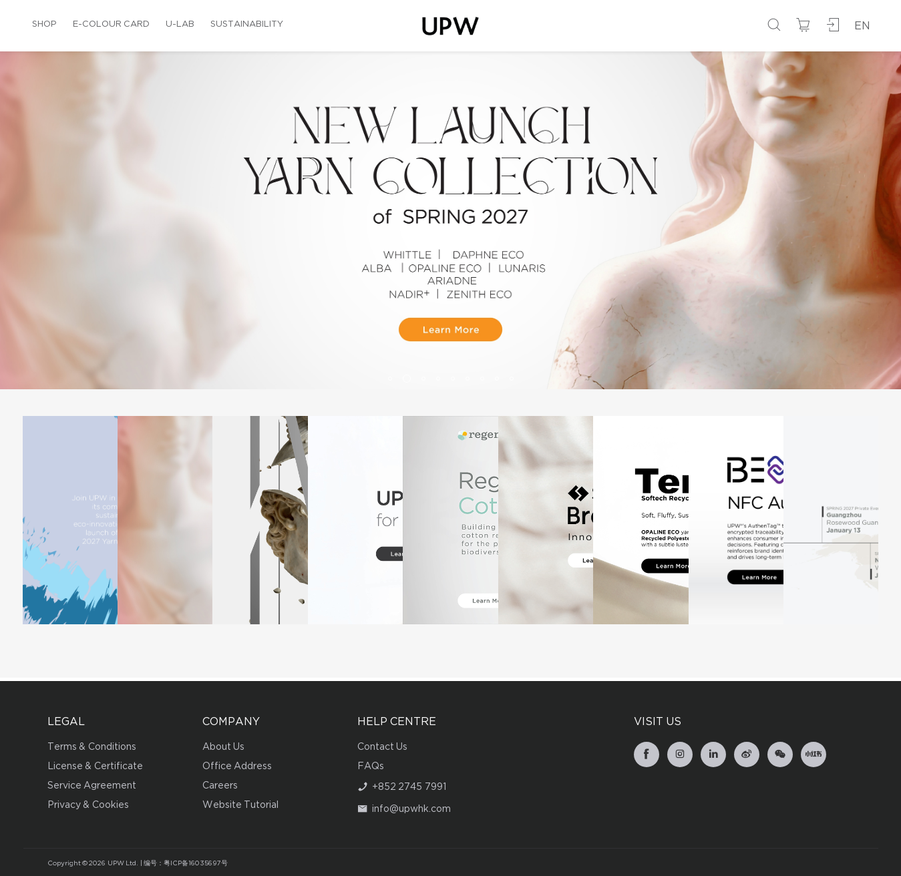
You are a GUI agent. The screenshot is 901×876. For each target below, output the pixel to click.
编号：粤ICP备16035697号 (186, 864)
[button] (390, 379)
